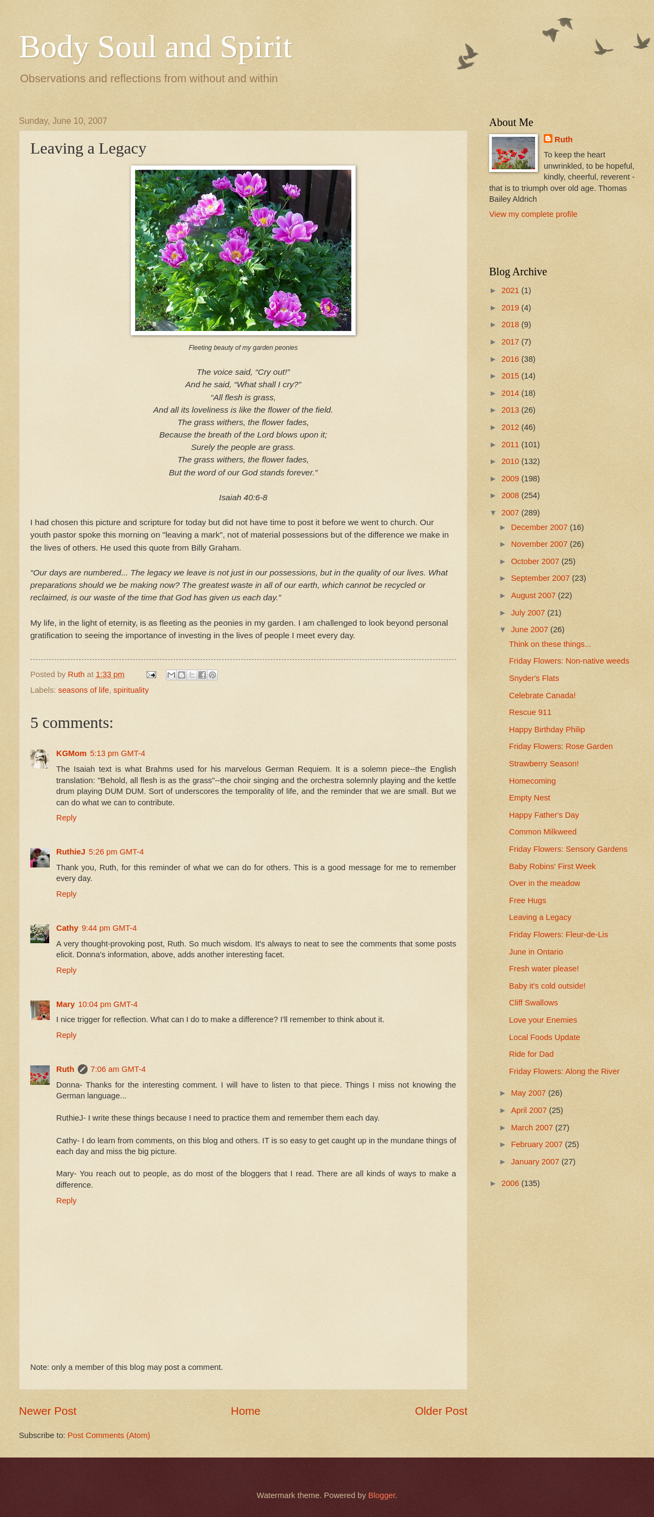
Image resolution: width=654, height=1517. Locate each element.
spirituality (131, 690)
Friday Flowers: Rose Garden (561, 746)
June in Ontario (536, 952)
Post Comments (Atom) (109, 1435)
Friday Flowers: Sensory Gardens (568, 849)
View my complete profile (533, 214)
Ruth (65, 1069)
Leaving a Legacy (540, 917)
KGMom (71, 753)
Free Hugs (527, 900)
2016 (512, 359)
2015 (512, 376)
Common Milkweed (543, 831)
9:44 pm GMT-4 (109, 928)
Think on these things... (550, 644)
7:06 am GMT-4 (118, 1069)
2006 (512, 1183)
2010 (512, 461)
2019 (512, 307)
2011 (512, 444)
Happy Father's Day (544, 815)
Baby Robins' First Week (552, 866)
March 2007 (533, 1127)
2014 (512, 393)
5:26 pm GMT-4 (116, 851)
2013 (512, 410)
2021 (512, 290)
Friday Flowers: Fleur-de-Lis (558, 934)
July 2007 (529, 612)
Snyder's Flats (534, 678)
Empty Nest (529, 797)
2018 (512, 324)
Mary (65, 1004)
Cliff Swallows (533, 1002)
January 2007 (536, 1161)
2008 (512, 495)
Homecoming (532, 781)
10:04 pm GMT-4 (107, 1004)
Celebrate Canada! (542, 695)
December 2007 (540, 527)
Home (246, 1411)
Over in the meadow (544, 883)
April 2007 (530, 1110)
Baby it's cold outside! (547, 986)
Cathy (67, 928)
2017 (512, 341)
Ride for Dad (531, 1054)
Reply (66, 817)
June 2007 (530, 629)
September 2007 (541, 578)
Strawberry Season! (544, 763)
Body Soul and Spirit (155, 46)
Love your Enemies (543, 1020)
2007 (512, 512)
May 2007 (529, 1093)
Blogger (381, 1495)
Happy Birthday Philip (547, 729)
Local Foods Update (544, 1037)
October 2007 (536, 561)
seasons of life (83, 690)
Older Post (441, 1411)
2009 (512, 478)
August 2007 (534, 595)
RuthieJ (70, 851)
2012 (512, 427)
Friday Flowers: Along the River (564, 1071)
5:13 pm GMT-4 (117, 753)
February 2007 (538, 1144)
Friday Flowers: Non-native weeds (569, 661)
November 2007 (540, 544)
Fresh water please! (544, 968)
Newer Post (47, 1411)
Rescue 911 (530, 712)
